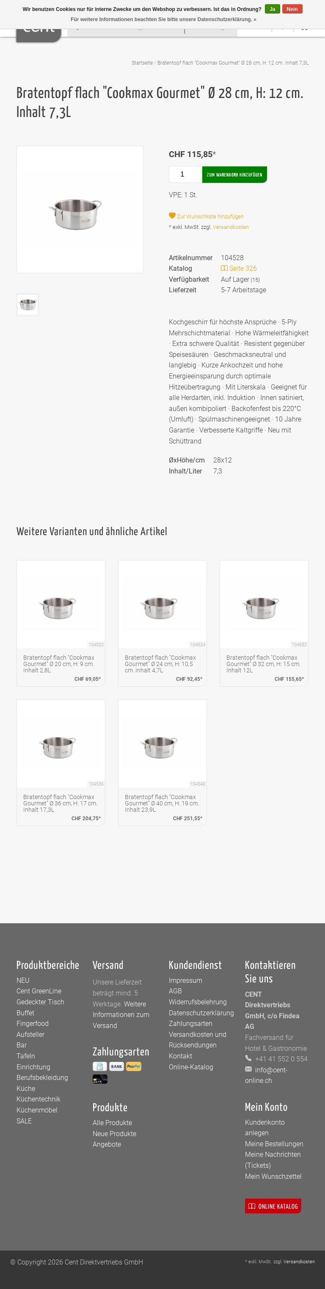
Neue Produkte (114, 1134)
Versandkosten (231, 227)
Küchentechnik (39, 1099)
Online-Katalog (191, 1067)
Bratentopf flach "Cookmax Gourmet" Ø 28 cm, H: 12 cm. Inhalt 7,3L (232, 63)
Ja (272, 9)
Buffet (25, 1013)
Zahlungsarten (190, 1024)
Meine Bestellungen (274, 1144)
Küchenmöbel (37, 1110)
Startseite (142, 63)
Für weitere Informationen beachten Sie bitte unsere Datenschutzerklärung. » (163, 19)
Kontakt (180, 1056)
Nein (292, 9)
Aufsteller (30, 1035)
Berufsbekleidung (42, 1078)
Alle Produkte (112, 1123)
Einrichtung (33, 1067)
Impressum (185, 980)
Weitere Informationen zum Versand (121, 1015)
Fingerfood (33, 1024)
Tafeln (26, 1056)
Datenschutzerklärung (201, 1013)
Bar (22, 1045)
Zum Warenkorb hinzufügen (234, 175)
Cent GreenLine (39, 991)
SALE (24, 1121)
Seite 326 (239, 268)
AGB (175, 991)
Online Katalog (273, 1206)
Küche (26, 1089)
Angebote (107, 1144)
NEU (23, 980)
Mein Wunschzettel (273, 1176)
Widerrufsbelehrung (198, 1002)
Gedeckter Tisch (40, 1002)
